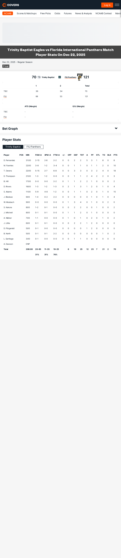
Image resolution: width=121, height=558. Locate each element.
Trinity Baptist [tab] (13, 146)
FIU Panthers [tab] (34, 146)
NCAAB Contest (104, 13)
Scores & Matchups (26, 13)
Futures (68, 13)
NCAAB (7, 13)
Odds (57, 13)
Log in (107, 5)
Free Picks (45, 13)
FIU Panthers (70, 77)
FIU (5, 96)
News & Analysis (83, 13)
